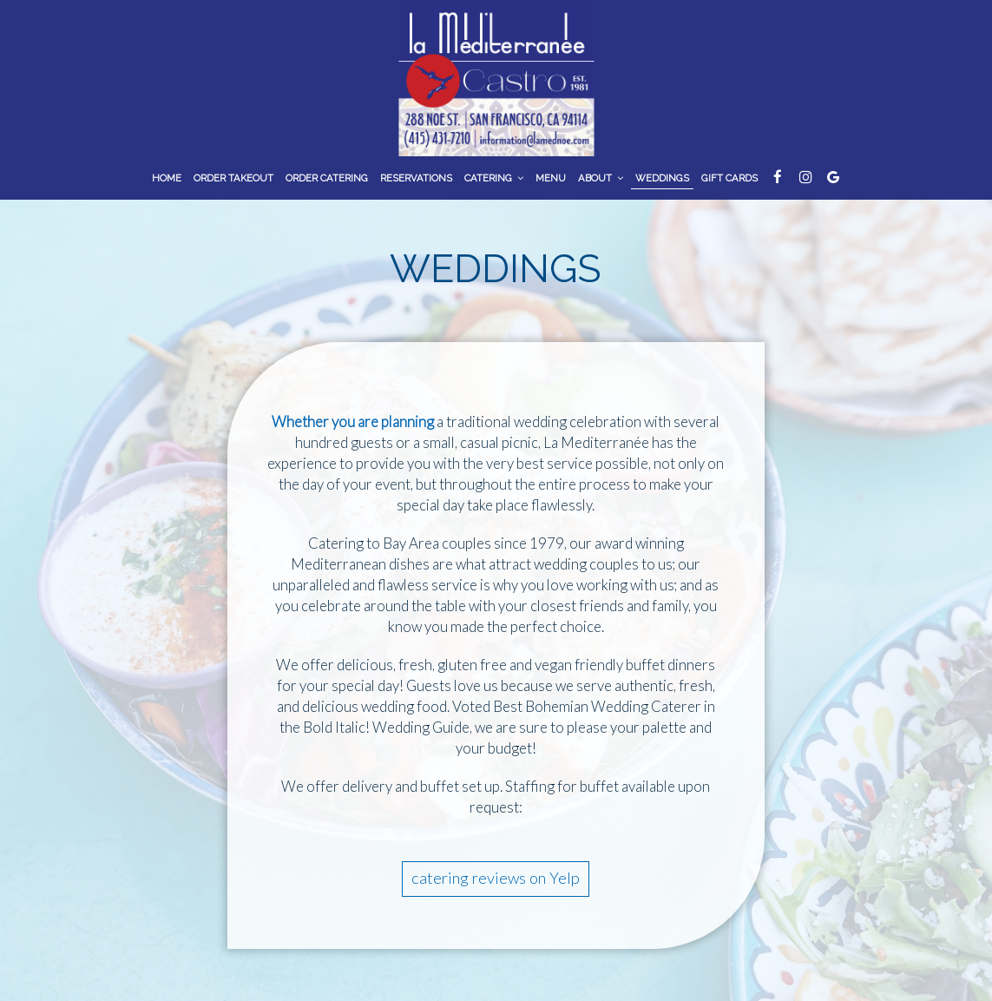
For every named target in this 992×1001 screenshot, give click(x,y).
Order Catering (327, 178)
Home (166, 178)
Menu (550, 178)
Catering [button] (493, 178)
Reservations (416, 178)
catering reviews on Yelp (495, 877)
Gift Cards (729, 178)
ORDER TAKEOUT (233, 178)
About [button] (600, 178)
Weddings (662, 178)
